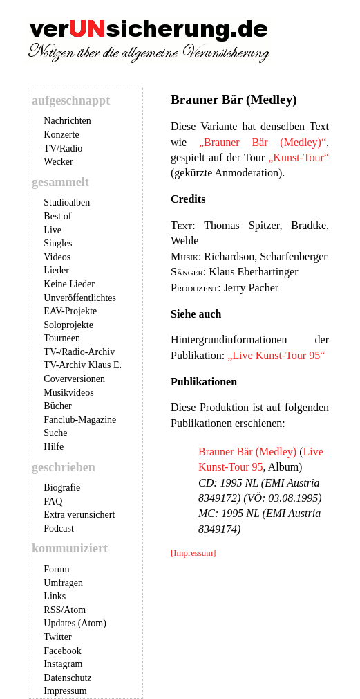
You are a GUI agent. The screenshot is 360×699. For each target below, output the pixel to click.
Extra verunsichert (79, 514)
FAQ (53, 501)
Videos (57, 257)
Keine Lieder (69, 284)
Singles (58, 243)
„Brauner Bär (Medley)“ (262, 142)
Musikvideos (68, 393)
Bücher (57, 406)
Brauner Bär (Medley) (247, 451)
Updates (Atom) (75, 623)
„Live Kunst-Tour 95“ (276, 355)
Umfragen (63, 583)
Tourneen (62, 338)
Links (55, 596)
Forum (56, 569)
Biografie (62, 487)
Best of (57, 216)
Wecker (58, 161)
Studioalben (67, 202)
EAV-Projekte (70, 311)
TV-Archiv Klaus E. (83, 365)
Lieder (56, 270)
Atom (75, 610)
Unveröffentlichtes (80, 298)
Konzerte (61, 134)
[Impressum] (193, 553)
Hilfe (54, 447)
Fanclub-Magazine (80, 420)
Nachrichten (67, 121)
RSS (52, 610)
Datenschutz (67, 678)
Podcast (59, 528)
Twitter (57, 637)
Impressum (65, 691)
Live (52, 230)
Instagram (63, 664)
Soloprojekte (68, 325)
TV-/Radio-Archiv (79, 352)
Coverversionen (74, 379)
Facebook (62, 651)
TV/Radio (63, 148)
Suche (55, 433)
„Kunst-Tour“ (298, 157)
